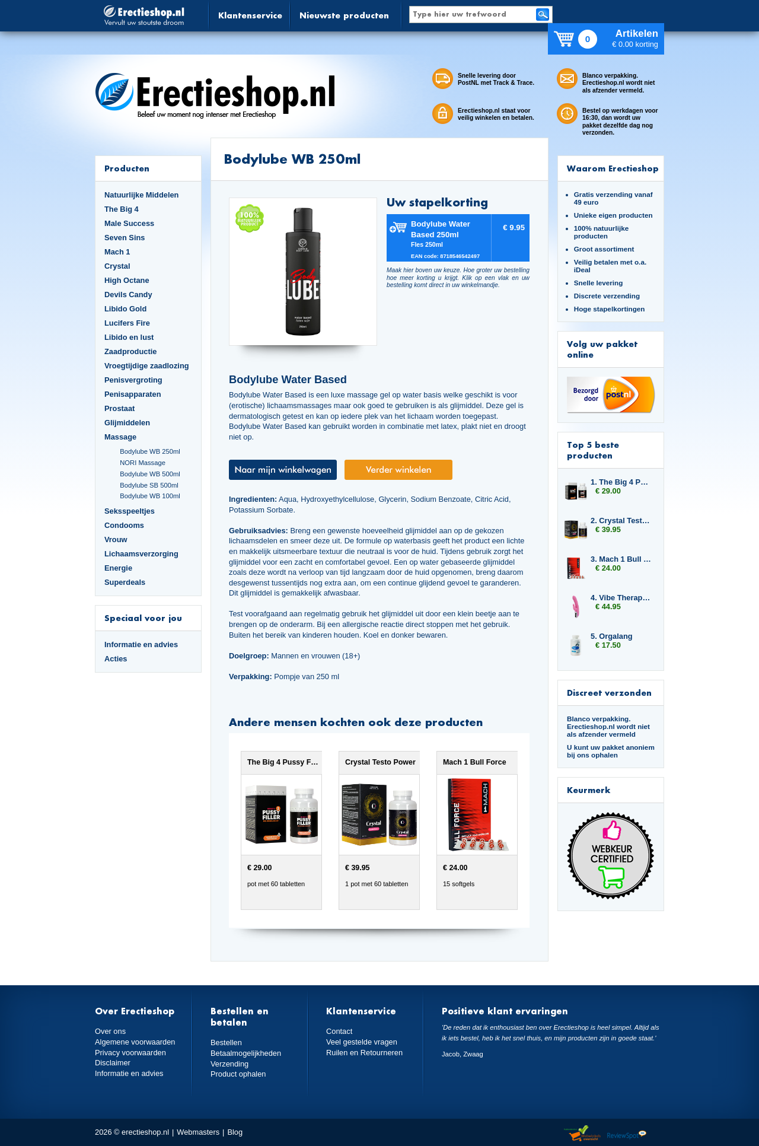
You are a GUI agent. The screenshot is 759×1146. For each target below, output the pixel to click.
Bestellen (226, 1042)
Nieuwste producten (344, 15)
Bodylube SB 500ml (149, 485)
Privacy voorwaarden (130, 1052)
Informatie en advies (141, 644)
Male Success (129, 223)
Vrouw (115, 539)
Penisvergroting (133, 379)
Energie (118, 568)
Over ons (110, 1031)
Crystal (117, 266)
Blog (235, 1132)
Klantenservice (250, 15)
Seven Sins (124, 237)
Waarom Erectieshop (613, 168)
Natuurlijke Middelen (141, 194)
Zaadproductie (130, 351)
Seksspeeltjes (129, 511)
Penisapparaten (132, 394)
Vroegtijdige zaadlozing (146, 365)
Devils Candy (128, 294)
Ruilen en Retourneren (364, 1052)
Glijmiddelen (127, 422)
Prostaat (119, 408)
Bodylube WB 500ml (150, 473)
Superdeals (124, 582)
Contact (339, 1031)
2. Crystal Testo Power (621, 520)
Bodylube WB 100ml (150, 495)
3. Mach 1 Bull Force (621, 559)
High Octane (126, 280)
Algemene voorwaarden (135, 1041)
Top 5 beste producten (593, 450)
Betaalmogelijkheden (246, 1053)
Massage (120, 436)
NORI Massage (142, 462)
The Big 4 (121, 209)
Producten (126, 168)
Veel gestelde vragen (361, 1041)
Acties (115, 658)
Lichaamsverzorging (141, 553)
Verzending (229, 1063)
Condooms (124, 525)
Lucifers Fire (127, 323)
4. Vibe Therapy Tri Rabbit (621, 597)
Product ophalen (238, 1073)
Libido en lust (129, 337)
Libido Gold (125, 308)
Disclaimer (112, 1062)
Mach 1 (117, 251)
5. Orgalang (612, 636)
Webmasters (198, 1132)
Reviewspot (626, 1134)
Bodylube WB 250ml (150, 451)
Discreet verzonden (609, 692)
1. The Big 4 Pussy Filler (621, 481)
